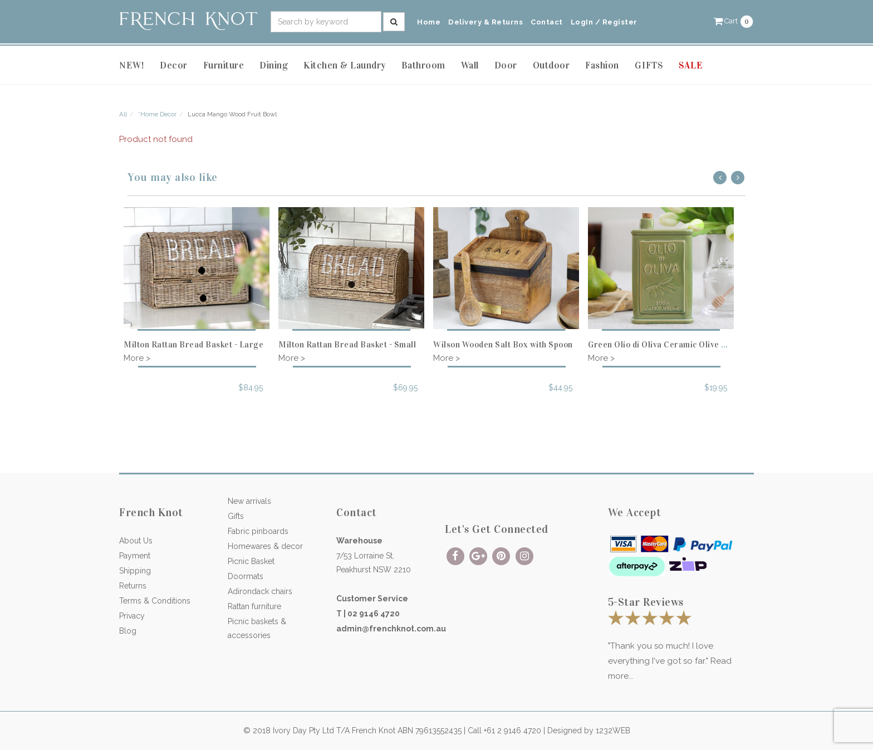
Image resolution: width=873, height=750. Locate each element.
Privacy (132, 615)
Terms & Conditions (154, 600)
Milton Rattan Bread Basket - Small (347, 345)
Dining (273, 65)
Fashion (602, 65)
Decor (174, 65)
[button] (734, 21)
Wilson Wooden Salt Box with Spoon (503, 345)
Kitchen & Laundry (344, 65)
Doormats (245, 576)
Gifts (236, 516)
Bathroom (423, 65)
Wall (470, 65)
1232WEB (613, 730)
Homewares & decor (265, 546)
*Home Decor (157, 114)
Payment (134, 555)
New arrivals (249, 501)
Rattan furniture (254, 606)
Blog (127, 630)
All (123, 114)
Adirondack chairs (260, 591)
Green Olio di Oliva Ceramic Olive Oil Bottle (673, 345)
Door (505, 65)
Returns (132, 585)
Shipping (135, 570)
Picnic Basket (251, 561)
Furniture (223, 65)
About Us (136, 540)
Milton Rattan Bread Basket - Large (193, 345)
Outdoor (551, 65)
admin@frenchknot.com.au (391, 628)
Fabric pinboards (258, 531)
